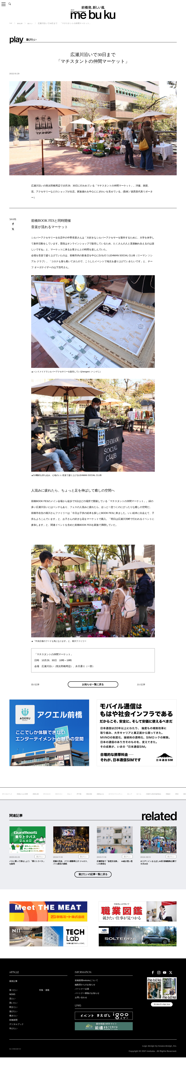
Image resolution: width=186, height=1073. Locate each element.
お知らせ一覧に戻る (93, 687)
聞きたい (14, 1020)
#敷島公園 (61, 800)
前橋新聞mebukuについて (90, 991)
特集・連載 (45, 1001)
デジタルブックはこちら (162, 1018)
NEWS (13, 1006)
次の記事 (142, 691)
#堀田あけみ (141, 800)
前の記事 (36, 691)
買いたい (14, 1015)
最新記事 (14, 991)
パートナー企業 (84, 1000)
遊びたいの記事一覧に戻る (93, 884)
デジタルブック (18, 1039)
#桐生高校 (127, 800)
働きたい (14, 1029)
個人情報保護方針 (17, 1064)
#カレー (103, 800)
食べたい (14, 1001)
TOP (11, 23)
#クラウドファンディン (160, 800)
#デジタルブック (25, 800)
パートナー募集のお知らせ (90, 1005)
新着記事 (22, 23)
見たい (13, 1010)
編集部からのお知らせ (88, 995)
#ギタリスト (90, 800)
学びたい (14, 1043)
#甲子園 (114, 800)
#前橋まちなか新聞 (44, 800)
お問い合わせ (82, 1010)
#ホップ (178, 800)
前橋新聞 (14, 1034)
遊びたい (35, 23)
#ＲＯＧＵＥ (75, 800)
